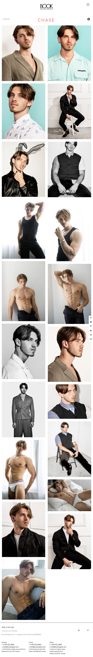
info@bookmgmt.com (11, 647)
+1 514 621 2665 (8, 645)
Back (6, 19)
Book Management (46, 7)
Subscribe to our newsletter (9, 631)
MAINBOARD (37, 634)
